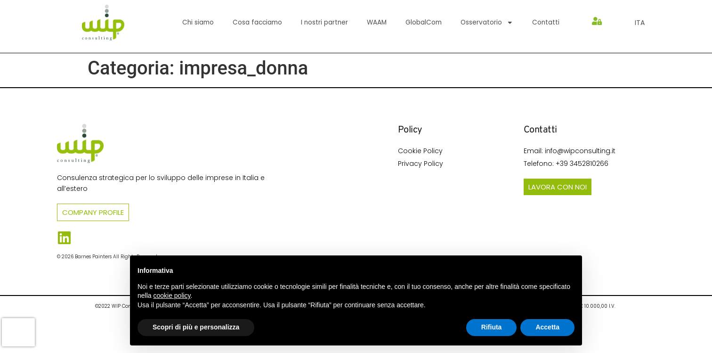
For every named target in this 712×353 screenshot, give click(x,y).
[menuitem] (639, 22)
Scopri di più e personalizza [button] (196, 327)
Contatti (545, 22)
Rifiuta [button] (491, 327)
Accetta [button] (547, 327)
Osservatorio (487, 23)
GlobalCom (423, 22)
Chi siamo (198, 22)
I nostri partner (324, 22)
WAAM (377, 22)
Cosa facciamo (257, 22)
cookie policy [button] (171, 295)
